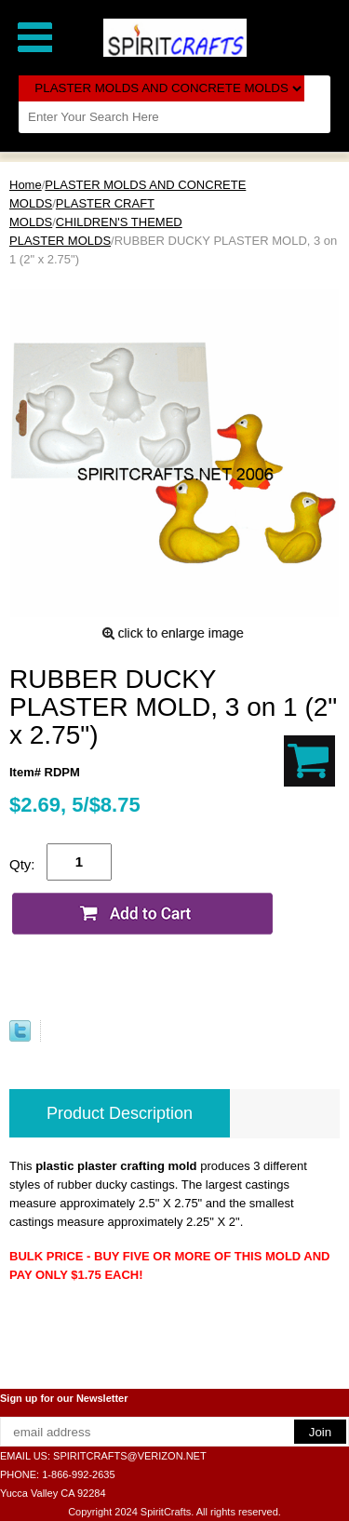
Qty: (22, 864)
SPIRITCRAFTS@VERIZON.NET (130, 1455)
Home (25, 185)
